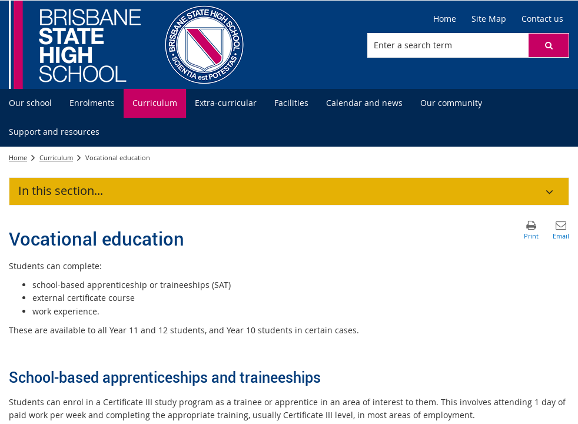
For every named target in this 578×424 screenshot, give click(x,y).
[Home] (444, 18)
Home (18, 157)
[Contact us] (542, 18)
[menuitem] (30, 103)
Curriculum (56, 157)
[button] (549, 45)
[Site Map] (489, 18)
